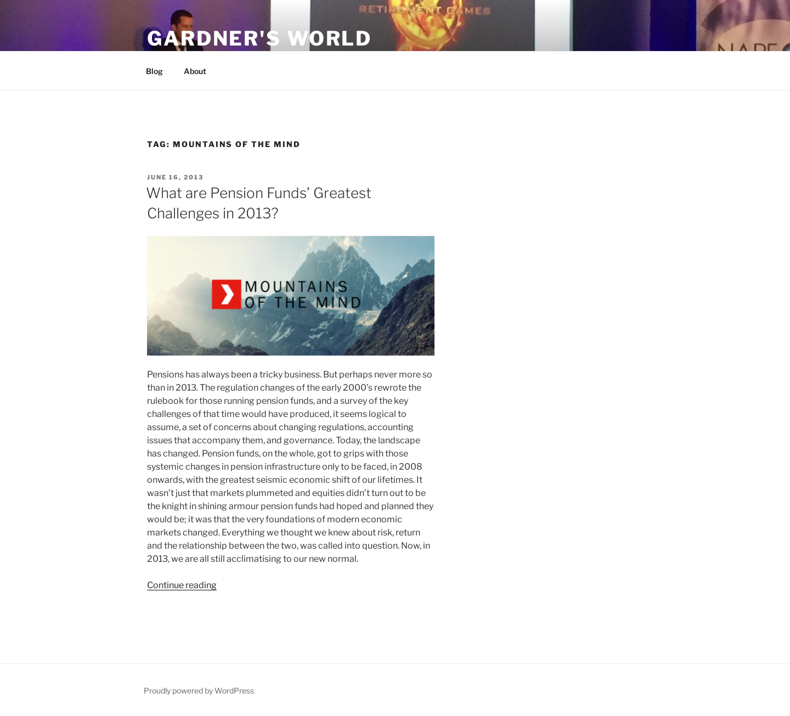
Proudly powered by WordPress (199, 690)
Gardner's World (259, 38)
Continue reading (182, 585)
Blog (154, 71)
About (195, 71)
